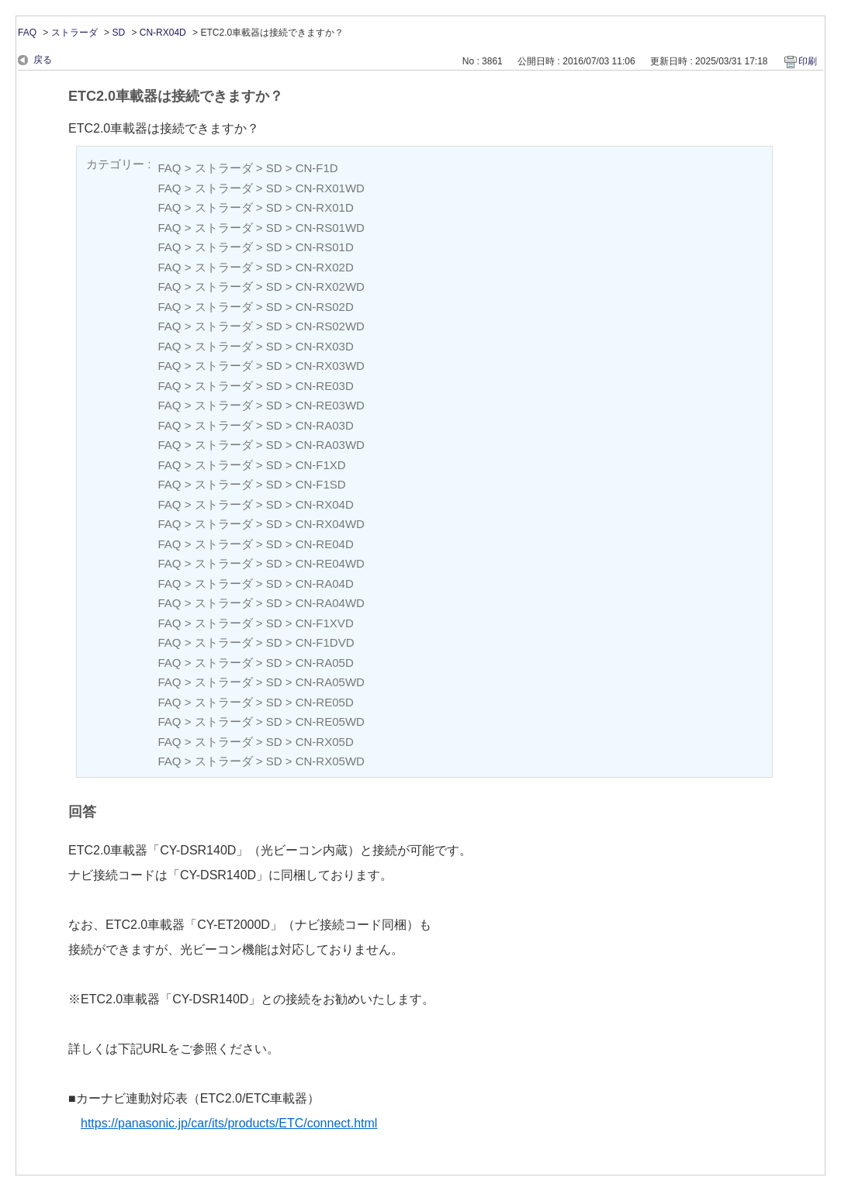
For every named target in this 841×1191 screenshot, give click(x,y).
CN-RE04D (325, 544)
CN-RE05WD (330, 721)
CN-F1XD (321, 464)
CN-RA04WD (330, 602)
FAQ (27, 32)
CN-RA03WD (330, 444)
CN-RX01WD (330, 188)
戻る (42, 59)
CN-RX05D (325, 741)
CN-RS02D (325, 306)
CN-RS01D (325, 247)
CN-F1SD (321, 484)
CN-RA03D (325, 425)
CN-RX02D (325, 267)
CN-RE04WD (330, 563)
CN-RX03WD (330, 365)
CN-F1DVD (325, 642)
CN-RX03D (325, 346)
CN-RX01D (325, 207)
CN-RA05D (325, 662)
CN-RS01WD (330, 227)
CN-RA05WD (330, 682)
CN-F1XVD (325, 623)
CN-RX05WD (330, 761)
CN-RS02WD (330, 326)
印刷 (807, 61)
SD (118, 32)
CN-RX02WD (330, 286)
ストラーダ (74, 32)
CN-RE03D (325, 385)
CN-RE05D (325, 702)
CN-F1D (317, 167)
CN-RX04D (163, 32)
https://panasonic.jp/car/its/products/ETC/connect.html (229, 1123)
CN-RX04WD (330, 523)
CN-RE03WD (330, 405)
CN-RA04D (325, 583)
